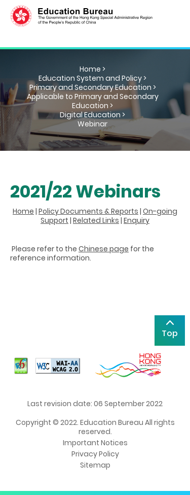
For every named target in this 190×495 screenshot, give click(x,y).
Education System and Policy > (92, 78)
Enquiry (136, 220)
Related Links (96, 220)
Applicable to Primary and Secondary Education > (93, 101)
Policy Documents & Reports (88, 211)
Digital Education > (92, 114)
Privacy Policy (95, 454)
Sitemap (95, 465)
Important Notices (95, 443)
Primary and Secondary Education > (92, 87)
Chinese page (104, 249)
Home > (92, 69)
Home (23, 211)
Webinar (92, 123)
